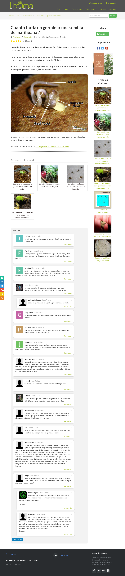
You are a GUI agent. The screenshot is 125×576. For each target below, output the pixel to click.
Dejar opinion (17, 539)
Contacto (64, 555)
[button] (12, 41)
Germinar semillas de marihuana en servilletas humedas (76, 186)
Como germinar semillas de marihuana (52, 146)
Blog (66, 9)
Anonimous (16, 37)
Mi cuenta (111, 3)
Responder (68, 245)
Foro (59, 9)
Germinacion (28, 37)
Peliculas (102, 9)
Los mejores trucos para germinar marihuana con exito (22, 186)
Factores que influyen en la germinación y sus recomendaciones (22, 215)
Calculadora (77, 9)
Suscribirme (102, 34)
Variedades (90, 9)
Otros (112, 9)
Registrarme (95, 3)
